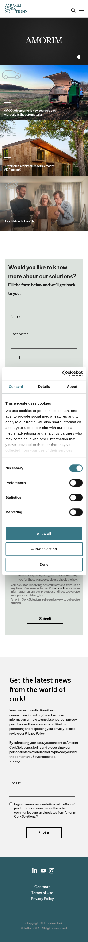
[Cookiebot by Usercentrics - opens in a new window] (63, 373)
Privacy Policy (58, 588)
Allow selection (44, 549)
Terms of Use (42, 893)
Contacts (42, 887)
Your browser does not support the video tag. (44, 40)
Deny (44, 564)
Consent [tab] (16, 387)
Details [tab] (44, 387)
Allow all (44, 533)
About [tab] (72, 387)
